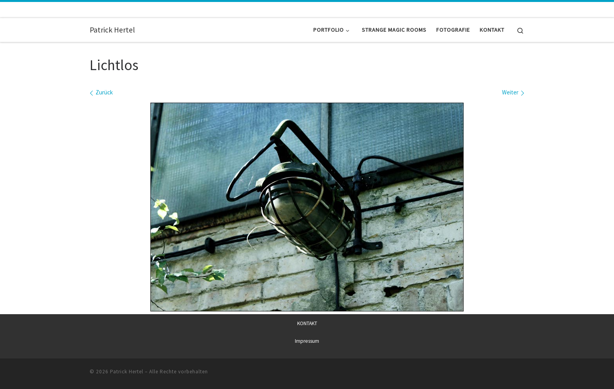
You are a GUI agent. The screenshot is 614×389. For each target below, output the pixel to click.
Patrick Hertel (126, 371)
